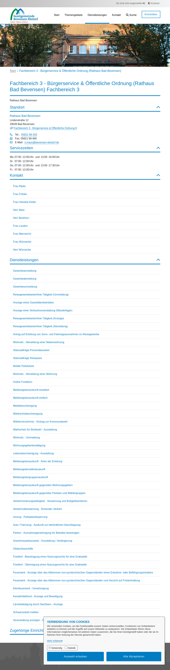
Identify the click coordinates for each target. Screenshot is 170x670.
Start (13, 70)
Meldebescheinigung (25, 405)
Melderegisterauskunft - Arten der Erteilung (37, 461)
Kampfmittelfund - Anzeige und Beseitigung (38, 596)
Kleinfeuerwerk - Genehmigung (31, 588)
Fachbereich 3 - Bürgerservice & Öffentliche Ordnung (44, 128)
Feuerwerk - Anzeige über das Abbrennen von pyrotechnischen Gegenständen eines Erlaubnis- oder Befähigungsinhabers (83, 572)
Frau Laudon (20, 225)
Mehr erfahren (54, 641)
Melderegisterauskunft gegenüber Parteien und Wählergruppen (49, 493)
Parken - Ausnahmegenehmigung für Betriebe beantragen (46, 532)
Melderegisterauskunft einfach (30, 397)
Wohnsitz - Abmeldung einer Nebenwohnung (38, 342)
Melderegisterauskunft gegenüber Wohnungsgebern (43, 485)
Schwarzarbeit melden (26, 612)
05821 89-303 (29, 134)
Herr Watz (19, 210)
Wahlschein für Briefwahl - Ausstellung (35, 429)
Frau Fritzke (20, 194)
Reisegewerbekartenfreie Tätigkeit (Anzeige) (38, 318)
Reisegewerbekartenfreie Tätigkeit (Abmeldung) (40, 326)
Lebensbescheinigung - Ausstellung (33, 453)
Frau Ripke (19, 186)
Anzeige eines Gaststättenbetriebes (33, 302)
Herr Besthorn (21, 218)
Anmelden (150, 14)
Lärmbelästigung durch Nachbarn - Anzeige (38, 604)
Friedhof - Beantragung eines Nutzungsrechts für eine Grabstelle (50, 556)
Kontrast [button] (153, 3)
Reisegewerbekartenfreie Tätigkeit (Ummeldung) (41, 294)
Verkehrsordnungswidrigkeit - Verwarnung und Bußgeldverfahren (50, 501)
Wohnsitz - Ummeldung (26, 437)
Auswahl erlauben (75, 656)
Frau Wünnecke (22, 241)
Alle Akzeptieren (133, 656)
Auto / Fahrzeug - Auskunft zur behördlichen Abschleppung (47, 524)
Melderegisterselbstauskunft (29, 469)
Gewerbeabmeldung (24, 278)
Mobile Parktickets (23, 366)
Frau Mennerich (22, 233)
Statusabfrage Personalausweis (31, 350)
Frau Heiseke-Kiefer (24, 202)
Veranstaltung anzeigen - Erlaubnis (33, 620)
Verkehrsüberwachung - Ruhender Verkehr (37, 509)
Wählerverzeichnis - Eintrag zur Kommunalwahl (40, 421)
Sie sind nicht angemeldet (130, 3)
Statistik (72, 648)
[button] (131, 15)
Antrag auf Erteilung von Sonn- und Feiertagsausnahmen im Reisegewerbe (56, 334)
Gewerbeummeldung (25, 286)
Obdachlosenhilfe (23, 548)
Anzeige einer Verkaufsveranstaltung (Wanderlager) (42, 310)
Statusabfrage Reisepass (27, 358)
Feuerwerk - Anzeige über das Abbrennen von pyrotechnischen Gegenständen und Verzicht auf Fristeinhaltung (76, 580)
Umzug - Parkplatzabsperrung (30, 517)
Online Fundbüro (22, 382)
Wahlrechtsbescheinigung (28, 413)
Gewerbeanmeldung (24, 270)
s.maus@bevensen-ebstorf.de (41, 142)
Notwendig (56, 648)
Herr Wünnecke (22, 249)
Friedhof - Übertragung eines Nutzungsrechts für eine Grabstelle (50, 564)
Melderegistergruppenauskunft (30, 477)
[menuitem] (56, 15)
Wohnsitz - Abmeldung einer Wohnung (35, 374)
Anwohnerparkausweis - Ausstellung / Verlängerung (42, 540)
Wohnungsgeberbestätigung (29, 445)
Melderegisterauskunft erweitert (31, 389)
